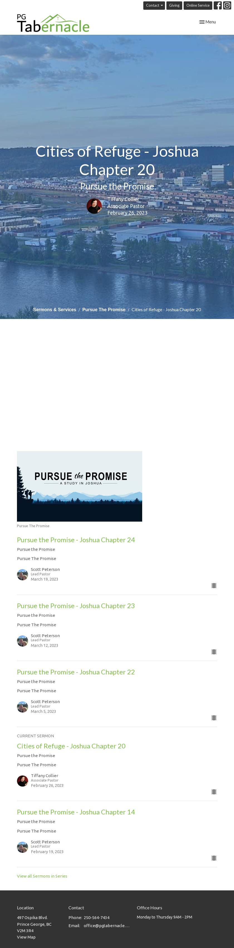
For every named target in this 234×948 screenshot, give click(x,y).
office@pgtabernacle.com (108, 925)
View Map (26, 937)
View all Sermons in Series (42, 876)
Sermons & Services (54, 309)
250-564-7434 (96, 917)
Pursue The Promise (103, 309)
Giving (174, 5)
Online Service (198, 5)
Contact (155, 5)
